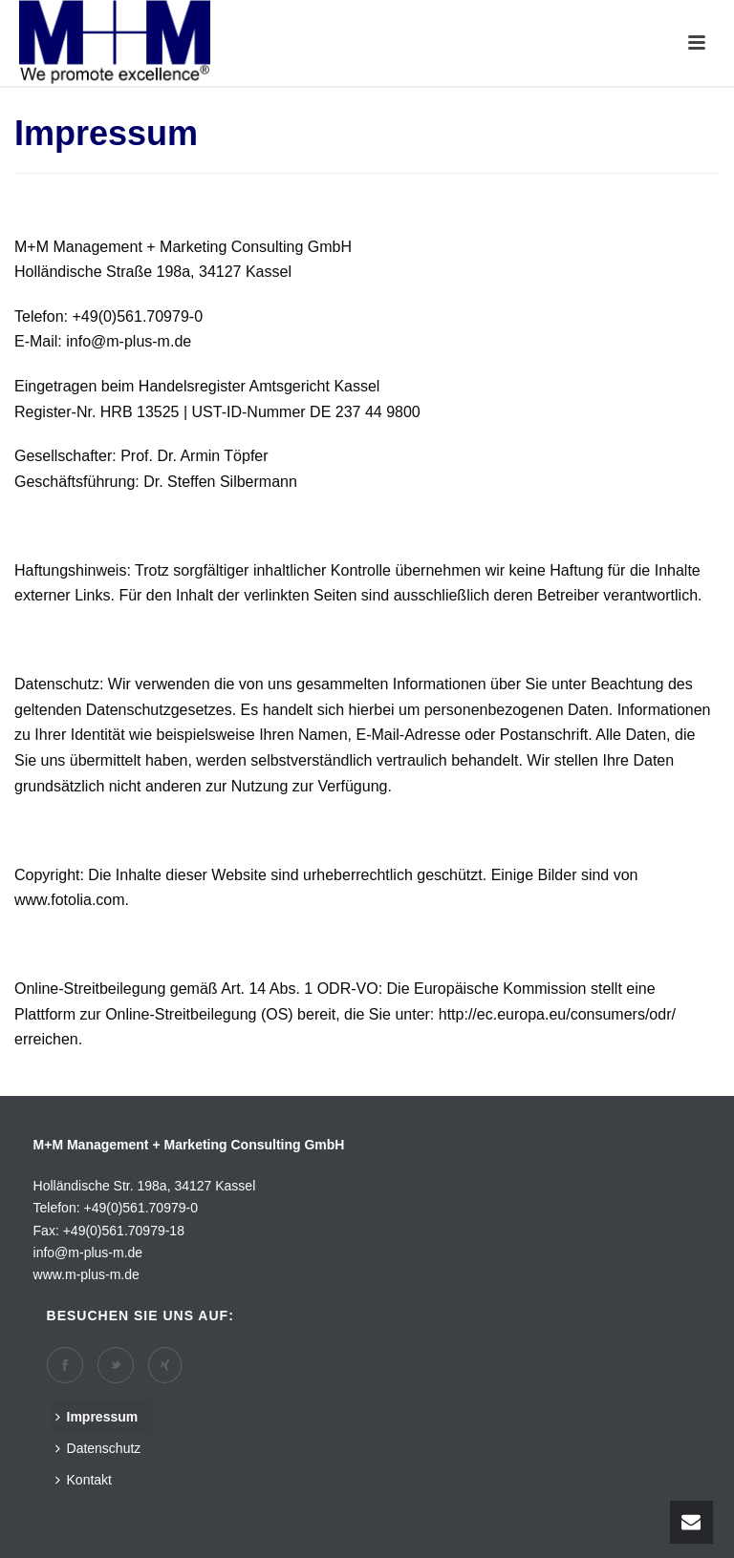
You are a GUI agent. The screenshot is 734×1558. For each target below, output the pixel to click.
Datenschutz (98, 1448)
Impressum (97, 1416)
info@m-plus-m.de (88, 1252)
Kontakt (83, 1479)
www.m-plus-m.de (86, 1274)
